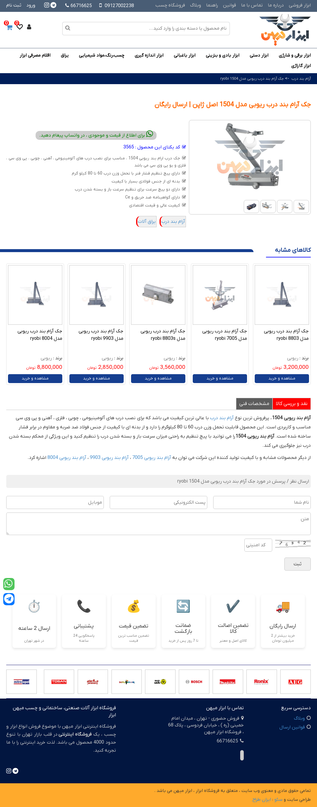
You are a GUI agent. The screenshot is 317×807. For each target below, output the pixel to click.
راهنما (212, 5)
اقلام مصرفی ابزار (35, 55)
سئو (278, 800)
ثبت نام (13, 5)
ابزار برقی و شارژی (295, 55)
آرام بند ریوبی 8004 (66, 458)
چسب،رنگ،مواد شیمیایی (101, 55)
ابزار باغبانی (184, 55)
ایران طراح (261, 800)
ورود (30, 5)
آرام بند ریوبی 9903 (109, 458)
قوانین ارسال (292, 727)
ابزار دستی (259, 55)
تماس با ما (252, 5)
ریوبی (292, 358)
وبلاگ (195, 5)
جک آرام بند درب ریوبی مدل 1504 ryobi (252, 78)
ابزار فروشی (300, 5)
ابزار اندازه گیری (149, 55)
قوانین (229, 5)
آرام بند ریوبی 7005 (151, 458)
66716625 (78, 6)
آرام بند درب (301, 78)
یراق (65, 55)
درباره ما (276, 5)
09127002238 (119, 6)
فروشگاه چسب (170, 5)
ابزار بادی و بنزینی (222, 55)
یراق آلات (147, 222)
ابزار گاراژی (301, 66)
